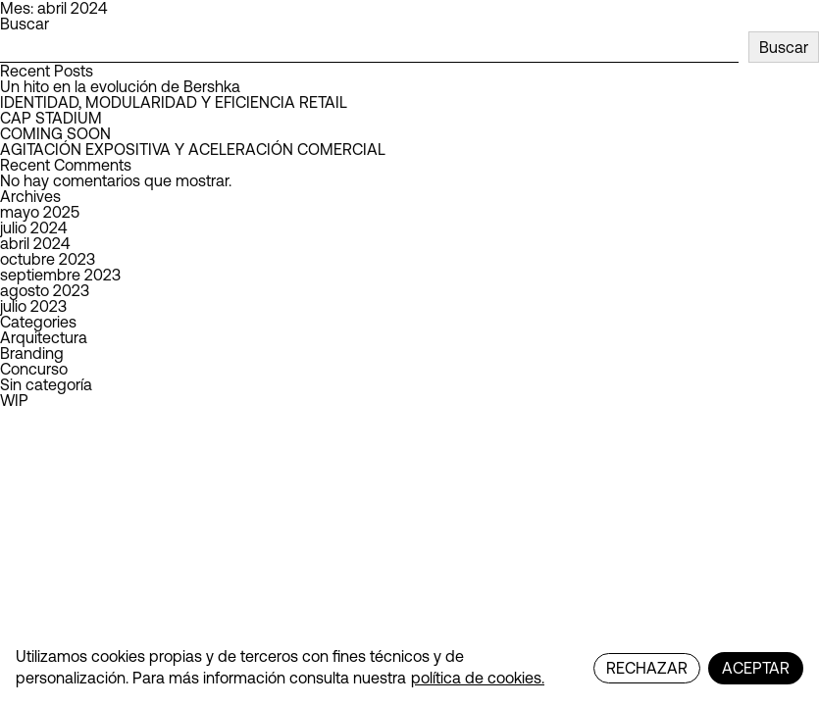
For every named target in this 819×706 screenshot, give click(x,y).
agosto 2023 (44, 290)
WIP (14, 400)
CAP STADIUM (51, 117)
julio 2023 (33, 306)
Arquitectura (43, 337)
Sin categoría (46, 384)
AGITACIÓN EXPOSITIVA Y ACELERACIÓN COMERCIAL (192, 149)
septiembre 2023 (60, 274)
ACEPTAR (756, 668)
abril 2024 (35, 243)
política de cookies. (477, 677)
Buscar (24, 23)
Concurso (34, 369)
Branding (32, 353)
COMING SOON (55, 133)
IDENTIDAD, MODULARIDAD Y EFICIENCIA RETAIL (173, 102)
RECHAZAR (647, 668)
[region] (409, 668)
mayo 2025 (39, 212)
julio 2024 (33, 227)
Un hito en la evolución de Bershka (120, 86)
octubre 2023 (47, 259)
